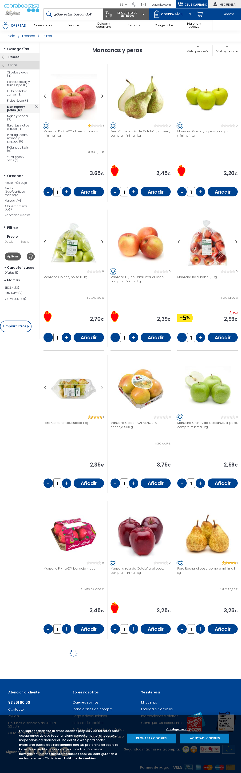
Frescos (13, 57)
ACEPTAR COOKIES (204, 738)
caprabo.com (161, 5)
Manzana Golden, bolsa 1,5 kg (65, 277)
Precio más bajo (16, 183)
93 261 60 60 (135, 4)
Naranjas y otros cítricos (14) (18, 127)
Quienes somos (85, 702)
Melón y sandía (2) (17, 117)
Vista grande (226, 51)
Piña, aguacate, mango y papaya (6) (17, 138)
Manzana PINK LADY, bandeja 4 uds (69, 568)
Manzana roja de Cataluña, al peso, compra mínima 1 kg (137, 570)
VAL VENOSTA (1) (15, 299)
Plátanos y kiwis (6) (18, 149)
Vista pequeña (198, 51)
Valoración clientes (18, 215)
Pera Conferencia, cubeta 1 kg (65, 423)
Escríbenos (145, 4)
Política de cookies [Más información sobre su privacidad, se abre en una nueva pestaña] (79, 758)
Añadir (89, 191)
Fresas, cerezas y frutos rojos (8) (18, 83)
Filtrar (12, 227)
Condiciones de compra (92, 709)
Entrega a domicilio (157, 709)
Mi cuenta (223, 4)
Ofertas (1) (11, 273)
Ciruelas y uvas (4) (17, 74)
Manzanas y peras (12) (16, 108)
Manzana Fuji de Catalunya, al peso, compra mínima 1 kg (137, 279)
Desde (9, 242)
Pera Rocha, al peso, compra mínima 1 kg (206, 570)
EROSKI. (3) (12, 288)
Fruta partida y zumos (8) (17, 92)
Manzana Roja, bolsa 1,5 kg (197, 277)
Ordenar (15, 176)
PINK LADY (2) (13, 293)
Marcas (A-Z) (14, 201)
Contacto (16, 709)
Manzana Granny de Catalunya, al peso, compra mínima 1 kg (207, 425)
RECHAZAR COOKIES (151, 738)
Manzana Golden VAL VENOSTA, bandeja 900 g (134, 425)
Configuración (178, 729)
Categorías (18, 49)
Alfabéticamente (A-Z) (16, 207)
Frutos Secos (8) (18, 101)
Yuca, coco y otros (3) (15, 158)
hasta (25, 242)
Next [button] (102, 96)
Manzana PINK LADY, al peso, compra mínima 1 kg (70, 133)
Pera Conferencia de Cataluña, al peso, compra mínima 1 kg (140, 133)
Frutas (12, 65)
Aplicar (13, 256)
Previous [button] (45, 96)
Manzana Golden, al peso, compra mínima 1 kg (203, 133)
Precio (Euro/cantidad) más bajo (15, 191)
